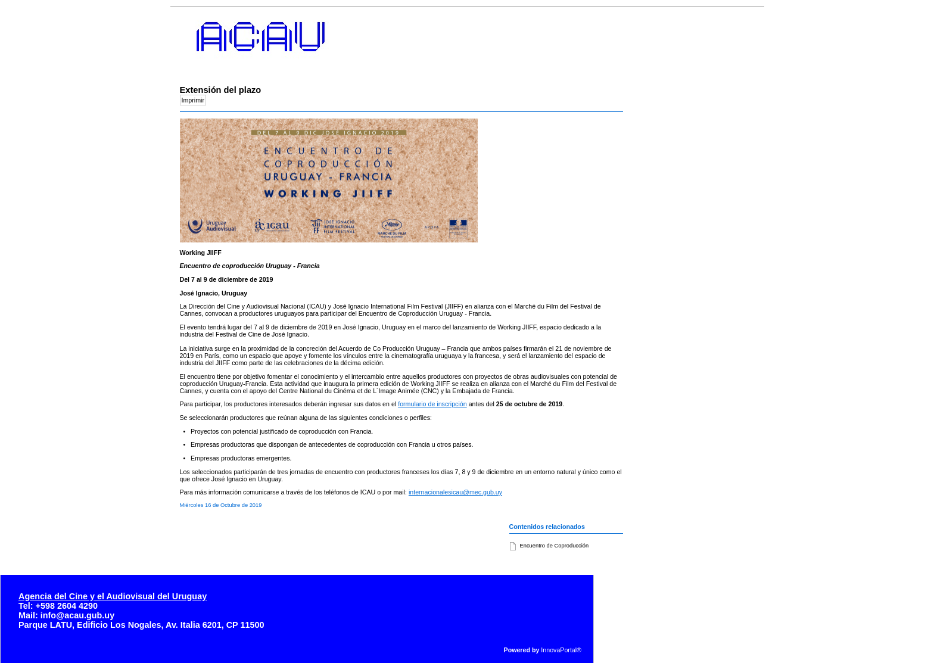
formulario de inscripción (432, 403)
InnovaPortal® (561, 649)
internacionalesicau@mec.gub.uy (455, 492)
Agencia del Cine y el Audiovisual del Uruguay (112, 596)
